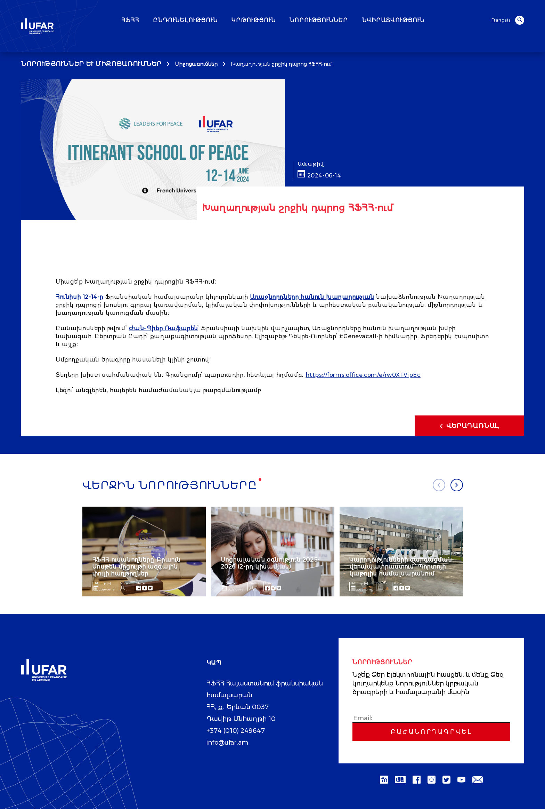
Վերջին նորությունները (169, 485)
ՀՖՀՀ (149, 20)
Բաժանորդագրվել (431, 732)
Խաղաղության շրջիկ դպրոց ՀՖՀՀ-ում (281, 64)
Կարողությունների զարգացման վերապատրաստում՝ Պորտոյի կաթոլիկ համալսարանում (400, 566)
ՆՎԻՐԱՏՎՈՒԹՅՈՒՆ (412, 20)
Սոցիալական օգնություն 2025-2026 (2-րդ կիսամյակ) (270, 563)
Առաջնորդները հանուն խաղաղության (312, 297)
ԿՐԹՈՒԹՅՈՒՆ (272, 20)
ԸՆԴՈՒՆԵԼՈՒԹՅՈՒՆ (204, 20)
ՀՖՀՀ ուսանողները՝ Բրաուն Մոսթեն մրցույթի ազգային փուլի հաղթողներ (136, 566)
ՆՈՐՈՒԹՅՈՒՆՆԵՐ (337, 20)
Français (501, 20)
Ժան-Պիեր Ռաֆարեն (163, 328)
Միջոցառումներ (196, 64)
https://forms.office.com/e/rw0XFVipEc (363, 375)
